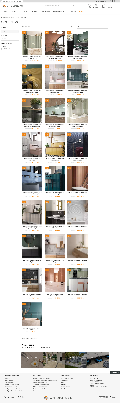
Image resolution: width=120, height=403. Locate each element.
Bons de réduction (66, 386)
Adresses (63, 384)
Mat (4, 46)
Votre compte (65, 375)
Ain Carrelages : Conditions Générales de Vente (45, 380)
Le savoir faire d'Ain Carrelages (41, 384)
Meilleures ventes (9, 382)
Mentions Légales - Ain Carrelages (41, 378)
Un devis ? (115, 372)
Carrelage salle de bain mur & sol (13, 391)
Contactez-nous (37, 391)
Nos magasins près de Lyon (40, 382)
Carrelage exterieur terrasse (12, 384)
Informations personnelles (67, 378)
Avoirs (62, 382)
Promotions (7, 378)
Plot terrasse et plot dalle (11, 386)
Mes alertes (64, 388)
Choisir (92, 27)
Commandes (64, 380)
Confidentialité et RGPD (39, 388)
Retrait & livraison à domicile (40, 386)
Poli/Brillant (6, 49)
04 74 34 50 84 (102, 1)
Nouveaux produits (9, 380)
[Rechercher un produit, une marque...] (60, 5)
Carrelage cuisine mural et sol (12, 388)
